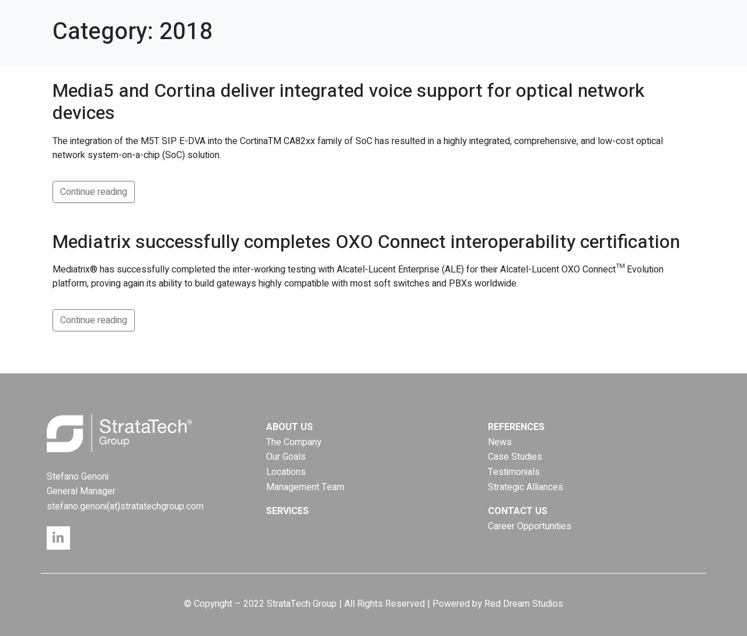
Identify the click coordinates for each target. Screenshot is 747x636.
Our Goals (286, 457)
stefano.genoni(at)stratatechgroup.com (125, 506)
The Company (294, 442)
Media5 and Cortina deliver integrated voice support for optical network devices (348, 102)
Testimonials (514, 472)
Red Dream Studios (523, 604)
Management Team (305, 487)
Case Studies (515, 457)
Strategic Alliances (525, 487)
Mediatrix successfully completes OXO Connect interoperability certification (366, 242)
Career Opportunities (529, 526)
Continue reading (93, 192)
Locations (286, 472)
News (500, 442)
